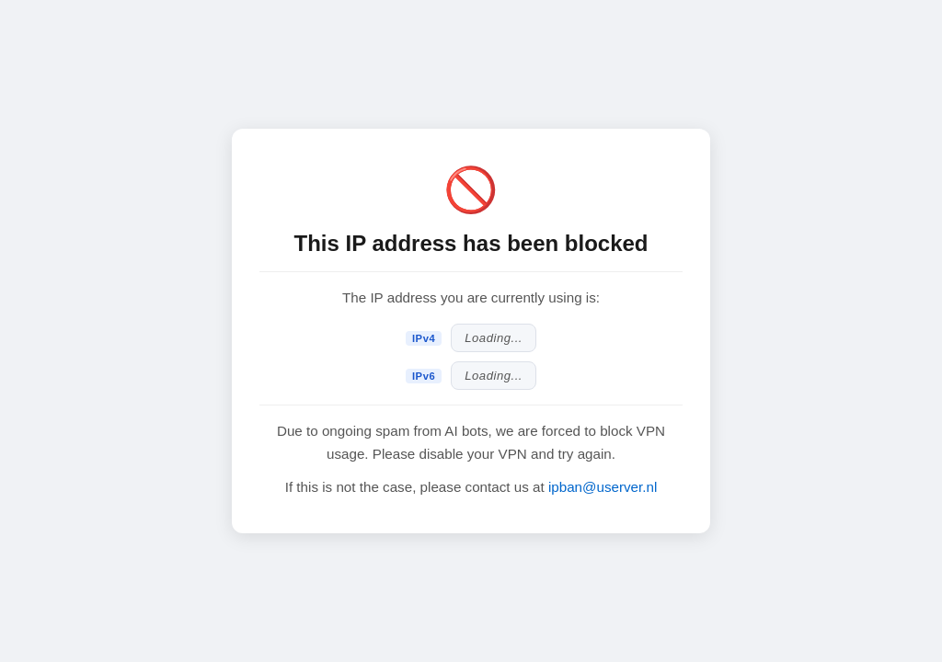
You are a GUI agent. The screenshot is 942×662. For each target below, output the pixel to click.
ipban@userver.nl (602, 487)
